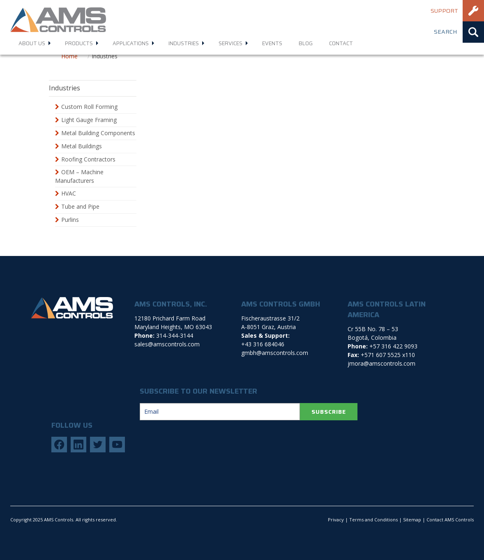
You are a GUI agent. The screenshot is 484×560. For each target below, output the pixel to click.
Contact (341, 43)
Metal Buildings (81, 146)
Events (272, 43)
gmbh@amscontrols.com (274, 353)
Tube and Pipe (80, 206)
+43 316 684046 (262, 344)
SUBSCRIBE (328, 411)
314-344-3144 (174, 335)
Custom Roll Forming (89, 107)
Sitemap (412, 519)
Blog (306, 43)
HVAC (68, 193)
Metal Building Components (98, 133)
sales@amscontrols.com (167, 344)
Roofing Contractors (88, 159)
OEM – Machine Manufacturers (79, 176)
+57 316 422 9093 (393, 346)
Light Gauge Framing (89, 120)
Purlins (70, 220)
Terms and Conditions (373, 519)
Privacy (336, 519)
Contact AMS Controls (450, 519)
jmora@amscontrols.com (381, 363)
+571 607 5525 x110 (388, 355)
